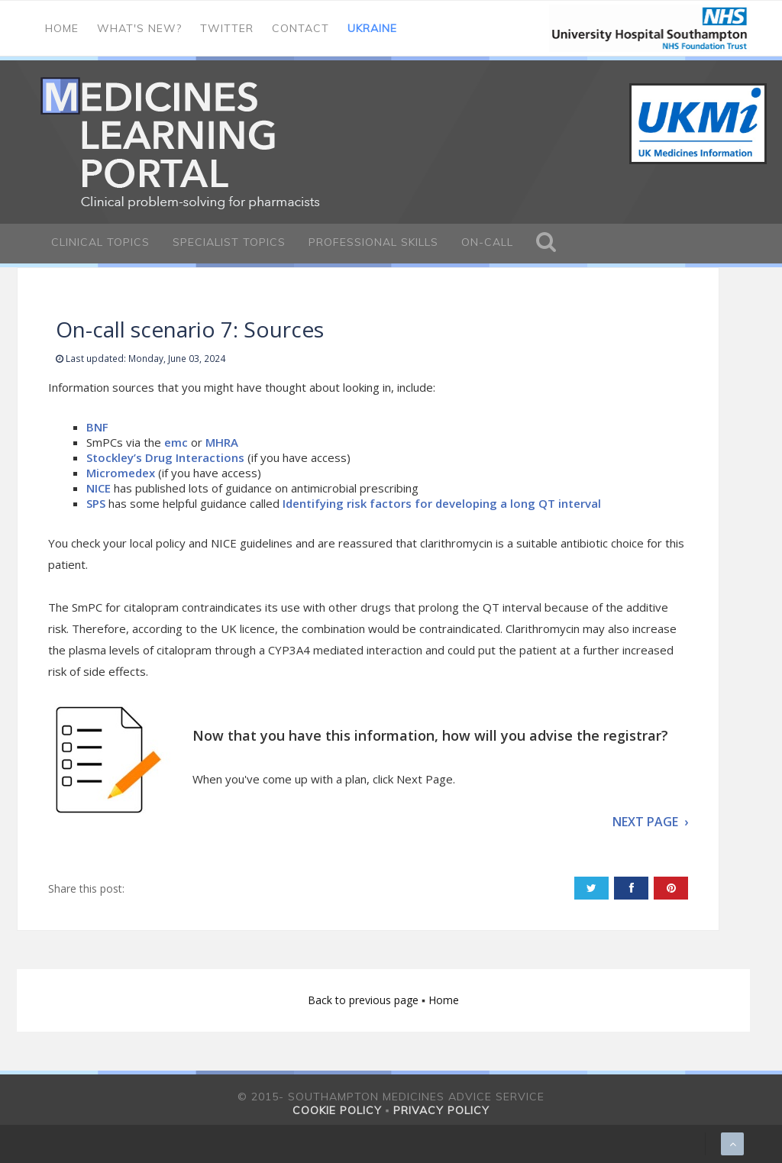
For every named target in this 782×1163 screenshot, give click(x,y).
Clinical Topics (100, 242)
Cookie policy (337, 1110)
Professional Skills (373, 242)
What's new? (139, 28)
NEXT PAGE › (650, 821)
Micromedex (120, 472)
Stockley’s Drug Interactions (165, 457)
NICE (98, 488)
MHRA (221, 442)
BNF (98, 427)
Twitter (227, 28)
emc (176, 442)
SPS (95, 503)
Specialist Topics (229, 242)
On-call (487, 242)
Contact (300, 28)
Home (62, 28)
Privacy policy (441, 1110)
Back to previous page (365, 1000)
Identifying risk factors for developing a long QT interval (442, 503)
